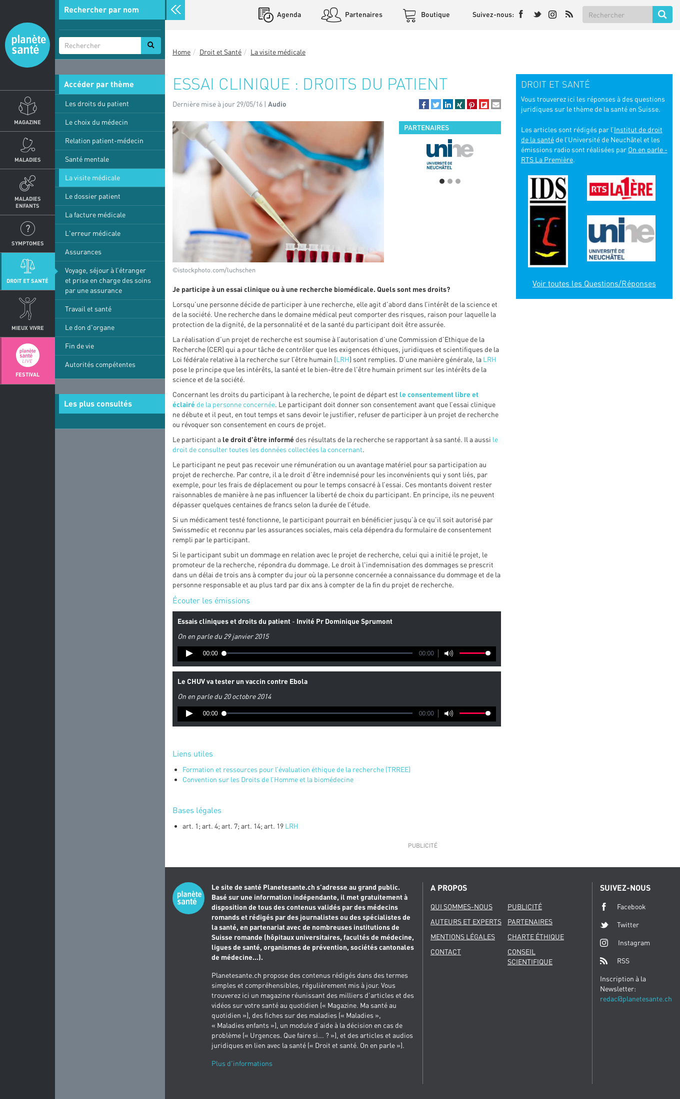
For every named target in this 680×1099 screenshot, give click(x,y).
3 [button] (458, 181)
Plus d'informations (242, 1063)
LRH (343, 359)
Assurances (83, 251)
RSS (615, 961)
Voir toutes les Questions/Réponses (594, 283)
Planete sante (27, 45)
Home (181, 52)
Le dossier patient (92, 196)
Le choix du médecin (96, 122)
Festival (28, 374)
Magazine (27, 122)
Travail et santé (88, 308)
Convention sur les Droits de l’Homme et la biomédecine (268, 779)
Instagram (625, 942)
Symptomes (28, 243)
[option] (450, 154)
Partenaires (363, 14)
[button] (424, 104)
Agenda (288, 14)
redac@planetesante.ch (636, 998)
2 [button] (450, 181)
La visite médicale (92, 177)
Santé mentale (87, 159)
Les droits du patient (97, 103)
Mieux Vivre (28, 327)
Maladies (27, 159)
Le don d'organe (89, 327)
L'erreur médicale (92, 233)
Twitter (619, 925)
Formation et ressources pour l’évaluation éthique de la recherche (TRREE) (296, 769)
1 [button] (442, 181)
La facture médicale (95, 214)
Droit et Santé (27, 280)
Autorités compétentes (100, 364)
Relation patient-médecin (104, 140)
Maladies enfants (27, 201)
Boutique (435, 14)
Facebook (623, 907)
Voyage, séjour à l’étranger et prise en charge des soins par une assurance (108, 280)
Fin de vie (79, 345)
